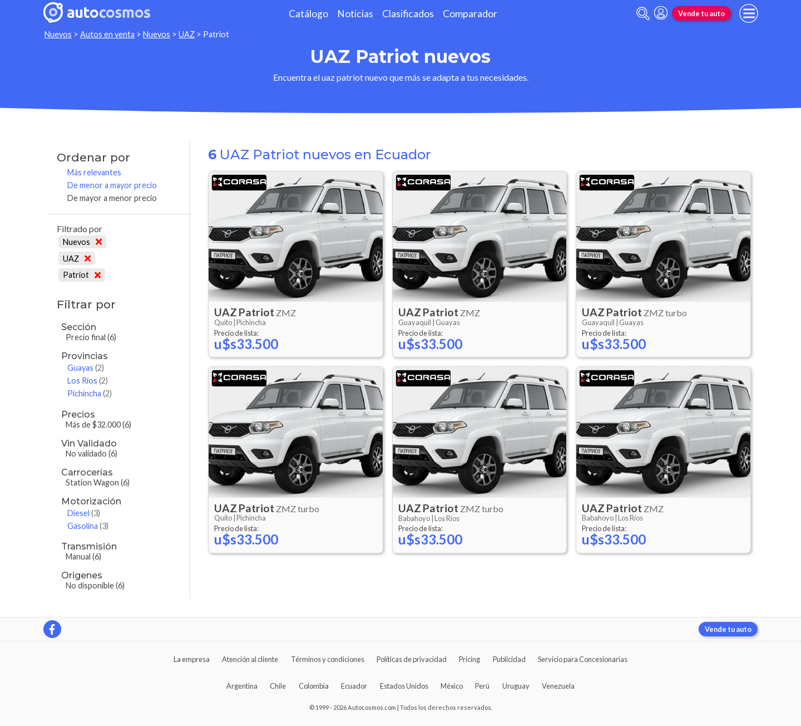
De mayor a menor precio (112, 198)
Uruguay (516, 685)
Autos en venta (107, 34)
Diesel (83, 513)
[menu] (748, 13)
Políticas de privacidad (412, 659)
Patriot (82, 274)
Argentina (242, 685)
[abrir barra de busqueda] (643, 13)
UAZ (187, 34)
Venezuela (558, 685)
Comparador (470, 13)
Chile (278, 685)
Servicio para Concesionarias (582, 659)
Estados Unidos (404, 685)
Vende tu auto (701, 13)
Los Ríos (87, 380)
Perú (482, 685)
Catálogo (308, 13)
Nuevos (58, 34)
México (452, 685)
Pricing (469, 659)
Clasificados (408, 13)
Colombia (314, 685)
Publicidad (509, 659)
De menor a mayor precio (112, 185)
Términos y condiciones (327, 659)
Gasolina (87, 526)
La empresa (192, 659)
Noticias (355, 13)
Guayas (85, 367)
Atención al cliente (250, 659)
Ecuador (354, 685)
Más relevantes (94, 172)
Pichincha (89, 393)
